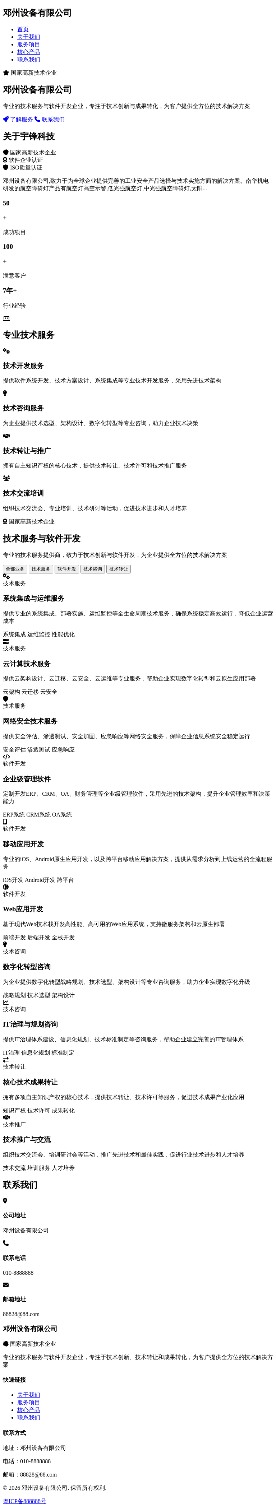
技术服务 (41, 569)
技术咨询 (92, 569)
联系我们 (28, 59)
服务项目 (28, 44)
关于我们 (28, 37)
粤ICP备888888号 (24, 1501)
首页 (23, 29)
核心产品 (28, 52)
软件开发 (67, 569)
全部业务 (15, 569)
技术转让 (118, 569)
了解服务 (18, 119)
